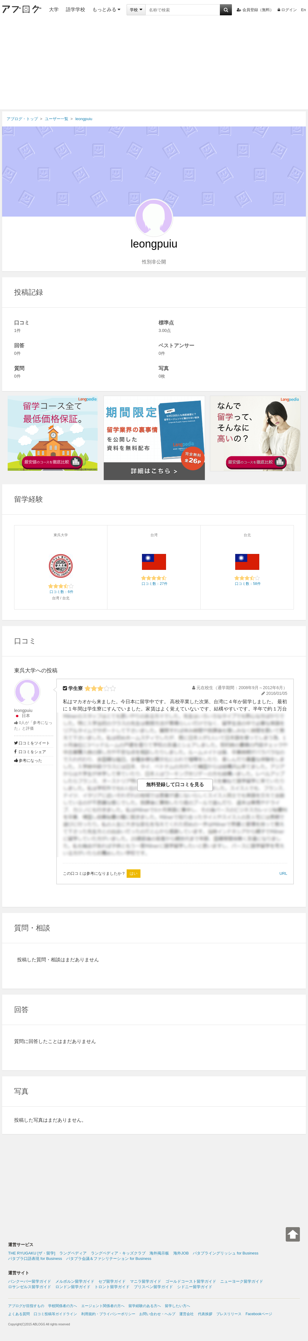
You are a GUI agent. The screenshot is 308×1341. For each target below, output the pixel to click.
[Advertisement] (154, 65)
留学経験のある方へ (144, 1306)
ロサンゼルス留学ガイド (29, 1287)
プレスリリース (229, 1314)
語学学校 (75, 9)
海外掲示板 (159, 1253)
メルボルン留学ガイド (74, 1281)
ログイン (287, 10)
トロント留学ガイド (112, 1287)
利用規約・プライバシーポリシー (108, 1314)
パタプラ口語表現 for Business (35, 1258)
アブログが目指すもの (26, 1306)
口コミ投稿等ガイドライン (55, 1314)
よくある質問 (19, 1314)
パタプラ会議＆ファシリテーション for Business (108, 1258)
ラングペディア (73, 1253)
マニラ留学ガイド (145, 1281)
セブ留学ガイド (112, 1281)
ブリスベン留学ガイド (153, 1287)
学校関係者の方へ (62, 1306)
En (303, 10)
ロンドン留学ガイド (73, 1287)
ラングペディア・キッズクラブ (118, 1253)
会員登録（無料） (255, 10)
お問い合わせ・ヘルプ (157, 1314)
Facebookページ (258, 1314)
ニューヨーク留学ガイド (241, 1281)
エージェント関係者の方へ (103, 1306)
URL (283, 873)
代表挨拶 (205, 1314)
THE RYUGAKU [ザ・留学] (31, 1253)
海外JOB (181, 1253)
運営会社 (186, 1314)
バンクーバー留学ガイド (29, 1281)
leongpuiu (23, 710)
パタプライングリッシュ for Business (225, 1253)
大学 (54, 9)
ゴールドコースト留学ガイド (190, 1281)
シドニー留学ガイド (194, 1287)
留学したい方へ (177, 1306)
